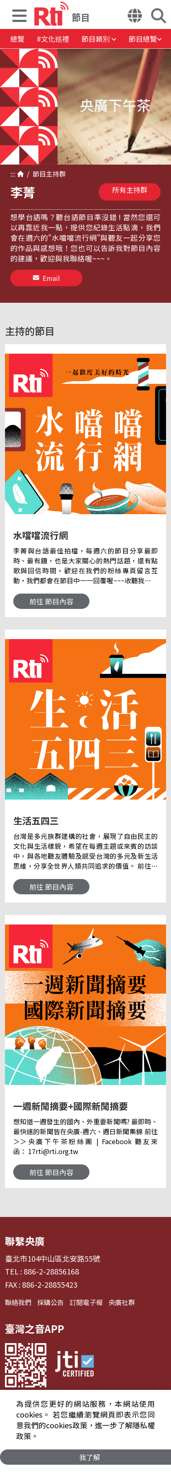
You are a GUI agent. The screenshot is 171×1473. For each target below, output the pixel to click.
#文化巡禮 (53, 39)
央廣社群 (121, 1302)
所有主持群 (129, 189)
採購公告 (50, 1302)
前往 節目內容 (51, 601)
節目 (37, 174)
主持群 (56, 174)
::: (12, 174)
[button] (19, 16)
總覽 (17, 39)
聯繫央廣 (25, 1240)
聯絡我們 (18, 1302)
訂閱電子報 (86, 1302)
